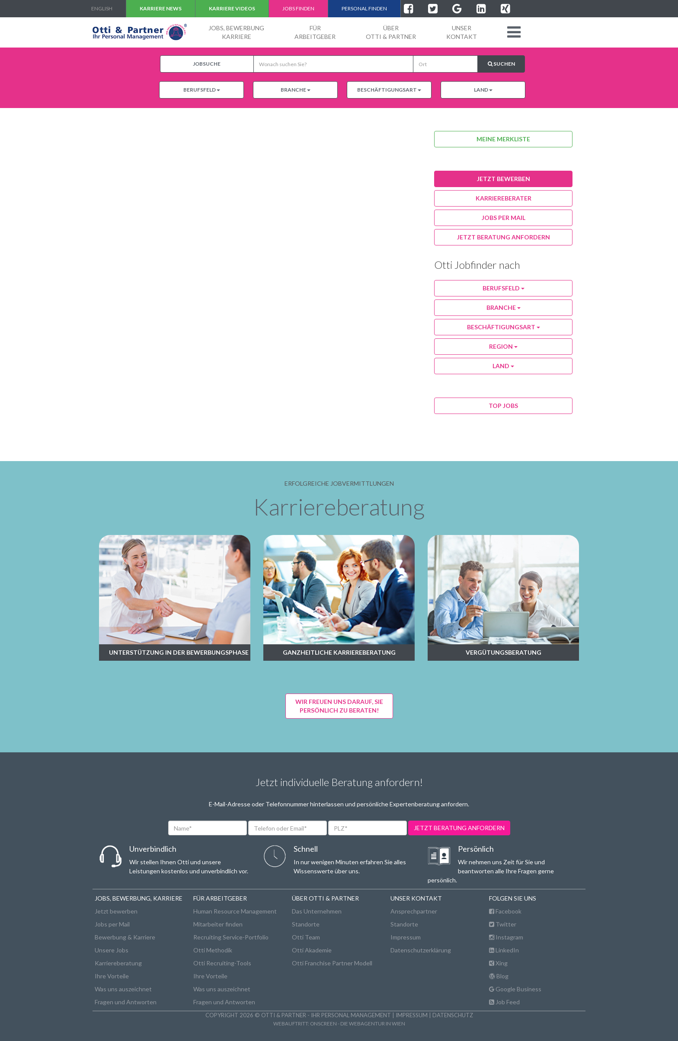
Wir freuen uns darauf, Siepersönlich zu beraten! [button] (339, 706)
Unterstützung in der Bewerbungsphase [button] (179, 652)
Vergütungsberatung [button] (503, 652)
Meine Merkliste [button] (503, 139)
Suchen (501, 63)
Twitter (502, 924)
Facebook (505, 911)
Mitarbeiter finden (218, 924)
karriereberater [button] (503, 198)
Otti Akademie (312, 950)
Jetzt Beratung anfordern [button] (503, 237)
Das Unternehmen (317, 911)
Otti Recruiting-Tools (222, 963)
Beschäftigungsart (389, 89)
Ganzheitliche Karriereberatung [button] (339, 652)
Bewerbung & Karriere (125, 937)
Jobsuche (207, 63)
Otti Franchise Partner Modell (332, 963)
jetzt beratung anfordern (459, 827)
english (101, 8)
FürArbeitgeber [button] (315, 32)
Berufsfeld (201, 89)
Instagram (506, 937)
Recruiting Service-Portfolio (231, 937)
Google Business (515, 989)
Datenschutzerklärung (420, 950)
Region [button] (503, 346)
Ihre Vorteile (112, 976)
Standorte (306, 924)
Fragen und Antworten (126, 1002)
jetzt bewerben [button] (503, 178)
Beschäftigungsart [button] (503, 327)
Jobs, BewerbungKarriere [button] (236, 32)
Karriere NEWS (161, 8)
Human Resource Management (235, 911)
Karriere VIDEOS (232, 8)
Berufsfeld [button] (503, 288)
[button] (514, 32)
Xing (498, 963)
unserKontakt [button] (461, 32)
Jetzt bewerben (116, 911)
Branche (295, 89)
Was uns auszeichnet (123, 989)
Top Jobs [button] (503, 405)
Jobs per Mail (112, 924)
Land (483, 89)
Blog (498, 976)
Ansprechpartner (413, 911)
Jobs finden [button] (298, 8)
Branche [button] (503, 307)
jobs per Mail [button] (503, 217)
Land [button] (503, 365)
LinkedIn (504, 950)
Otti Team (306, 937)
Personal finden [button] (364, 8)
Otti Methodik (212, 950)
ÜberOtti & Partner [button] (391, 32)
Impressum (405, 937)
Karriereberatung (118, 963)
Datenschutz (452, 1015)
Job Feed (504, 1002)
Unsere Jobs (111, 950)
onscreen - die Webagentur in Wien (357, 1023)
